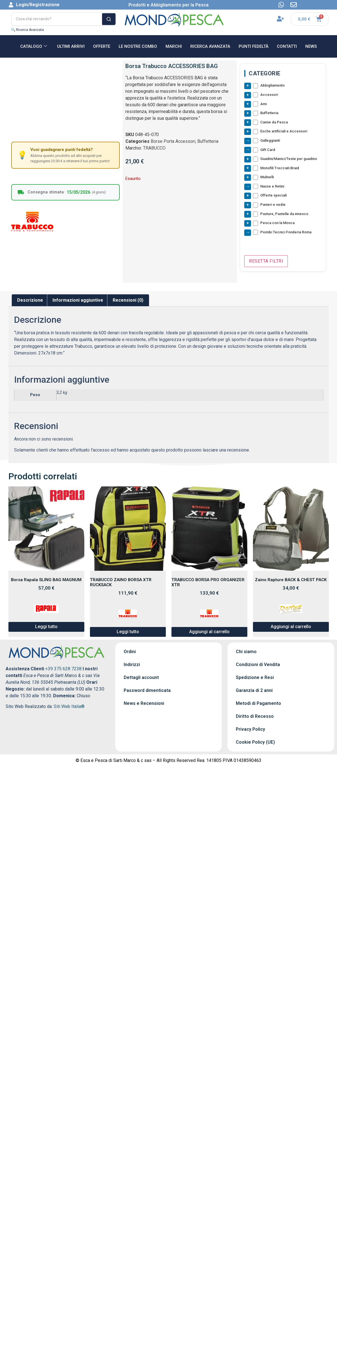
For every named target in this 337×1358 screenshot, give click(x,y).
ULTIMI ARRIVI (71, 46)
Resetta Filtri (266, 263)
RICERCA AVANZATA (210, 46)
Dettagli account (141, 680)
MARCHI (174, 46)
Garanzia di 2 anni (254, 693)
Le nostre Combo (138, 46)
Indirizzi (132, 667)
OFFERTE (101, 46)
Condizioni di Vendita (258, 667)
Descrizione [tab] (30, 302)
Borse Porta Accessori (173, 141)
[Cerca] (109, 19)
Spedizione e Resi (255, 680)
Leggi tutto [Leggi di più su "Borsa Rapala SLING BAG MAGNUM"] (46, 629)
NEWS (311, 46)
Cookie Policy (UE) (255, 744)
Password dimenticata (147, 693)
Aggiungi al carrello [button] (209, 634)
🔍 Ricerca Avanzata (27, 30)
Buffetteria (207, 141)
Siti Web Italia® (69, 709)
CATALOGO (33, 46)
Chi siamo (246, 654)
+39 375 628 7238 (63, 671)
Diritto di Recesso (255, 718)
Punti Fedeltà (253, 46)
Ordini (130, 654)
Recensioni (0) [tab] (128, 302)
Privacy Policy (250, 731)
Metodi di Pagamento (258, 706)
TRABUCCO (154, 148)
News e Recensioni (144, 706)
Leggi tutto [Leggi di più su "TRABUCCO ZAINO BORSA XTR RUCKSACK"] (128, 634)
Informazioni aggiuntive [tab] (78, 302)
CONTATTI (287, 46)
